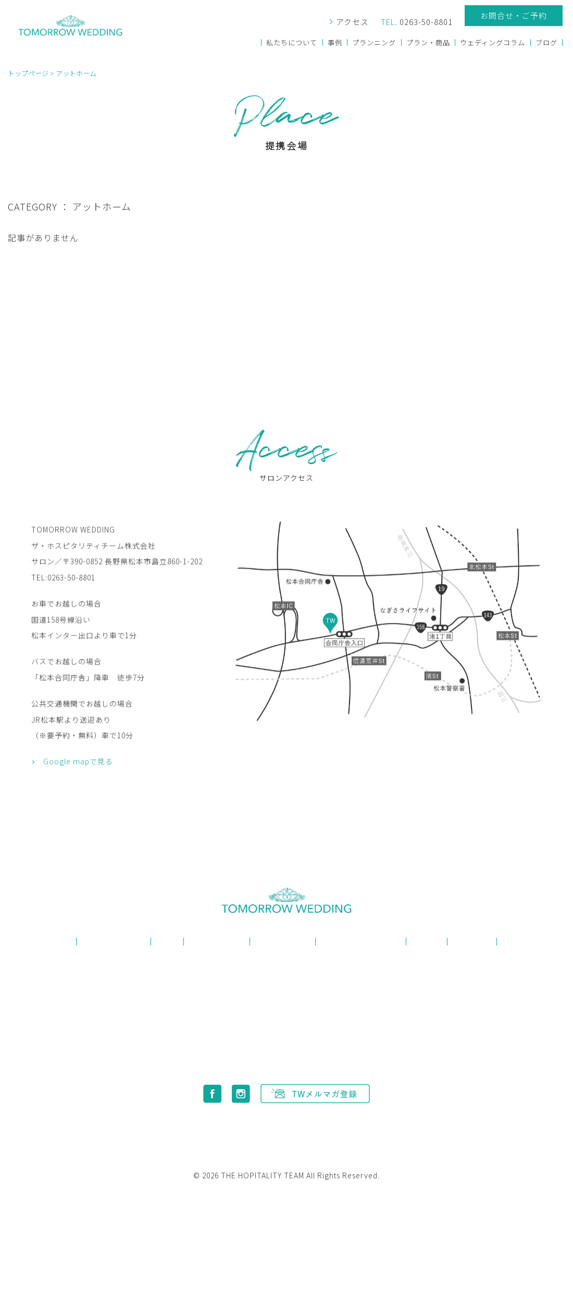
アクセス (351, 22)
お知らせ (472, 941)
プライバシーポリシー (283, 1123)
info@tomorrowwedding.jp (297, 1053)
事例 (334, 42)
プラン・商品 (428, 42)
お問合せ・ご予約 (513, 15)
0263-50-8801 (416, 22)
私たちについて (291, 42)
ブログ (546, 42)
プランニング (374, 42)
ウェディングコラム (492, 42)
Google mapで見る (78, 796)
